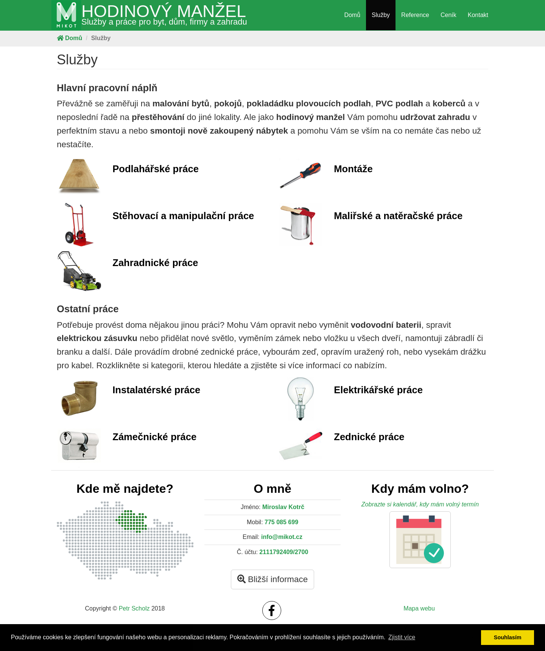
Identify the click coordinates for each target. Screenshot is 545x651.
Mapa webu (419, 608)
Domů (352, 15)
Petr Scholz (134, 608)
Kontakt (478, 15)
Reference (415, 15)
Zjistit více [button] (401, 637)
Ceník (448, 15)
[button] (420, 539)
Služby (381, 15)
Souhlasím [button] (508, 637)
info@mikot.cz (281, 537)
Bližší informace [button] (272, 579)
